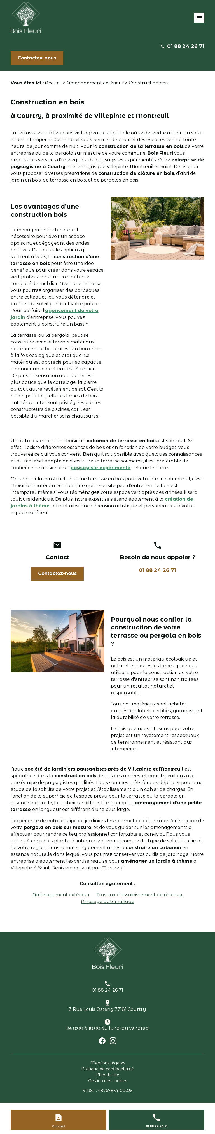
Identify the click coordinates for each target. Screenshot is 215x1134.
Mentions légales (107, 1063)
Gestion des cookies (107, 1080)
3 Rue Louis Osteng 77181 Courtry (107, 1009)
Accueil (53, 83)
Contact (58, 1126)
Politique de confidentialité (107, 1068)
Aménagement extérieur (95, 83)
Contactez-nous (37, 58)
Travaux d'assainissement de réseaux (140, 894)
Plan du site (107, 1074)
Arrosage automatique (107, 901)
